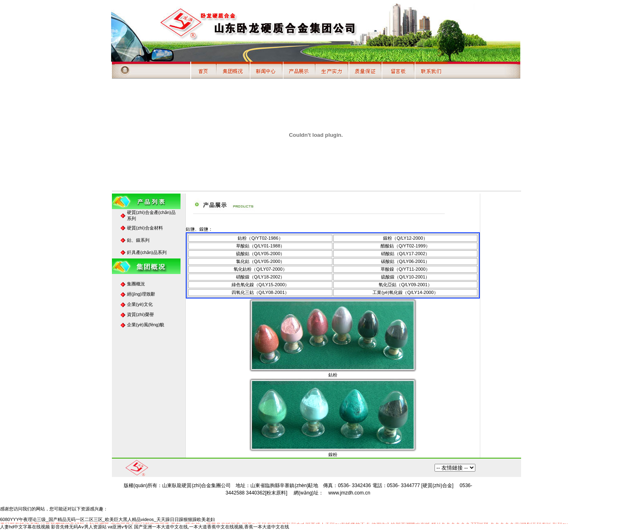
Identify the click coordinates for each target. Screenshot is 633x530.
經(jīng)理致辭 (141, 294)
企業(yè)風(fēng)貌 (146, 324)
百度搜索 (455, 468)
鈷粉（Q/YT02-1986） (260, 238)
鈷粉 (332, 374)
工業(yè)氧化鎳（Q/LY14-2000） (405, 292)
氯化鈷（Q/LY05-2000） (260, 261)
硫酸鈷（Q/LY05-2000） (260, 253)
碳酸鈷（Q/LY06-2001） (405, 261)
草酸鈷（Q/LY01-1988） (260, 245)
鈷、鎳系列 (138, 240)
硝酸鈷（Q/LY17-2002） (405, 253)
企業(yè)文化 (140, 304)
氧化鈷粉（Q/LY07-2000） (260, 269)
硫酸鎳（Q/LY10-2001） (405, 276)
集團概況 (136, 283)
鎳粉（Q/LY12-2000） (405, 238)
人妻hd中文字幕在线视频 (25, 526)
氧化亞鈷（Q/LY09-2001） (405, 284)
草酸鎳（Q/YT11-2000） (405, 269)
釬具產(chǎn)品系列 (147, 252)
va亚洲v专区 (120, 526)
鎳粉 (332, 454)
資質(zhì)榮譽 (140, 314)
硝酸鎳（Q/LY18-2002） (260, 276)
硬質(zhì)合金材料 (145, 227)
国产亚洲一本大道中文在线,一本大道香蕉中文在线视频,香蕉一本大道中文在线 (211, 526)
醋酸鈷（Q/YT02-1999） (405, 245)
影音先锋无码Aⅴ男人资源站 (78, 526)
